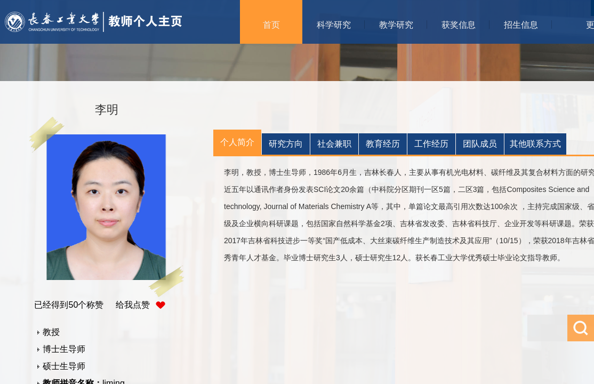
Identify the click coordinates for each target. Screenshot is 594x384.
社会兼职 (334, 143)
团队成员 (480, 143)
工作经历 (431, 143)
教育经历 (383, 143)
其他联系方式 (535, 143)
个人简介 (237, 142)
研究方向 (286, 143)
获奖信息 (459, 24)
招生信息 (521, 24)
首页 (271, 24)
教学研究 (396, 24)
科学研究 (334, 24)
